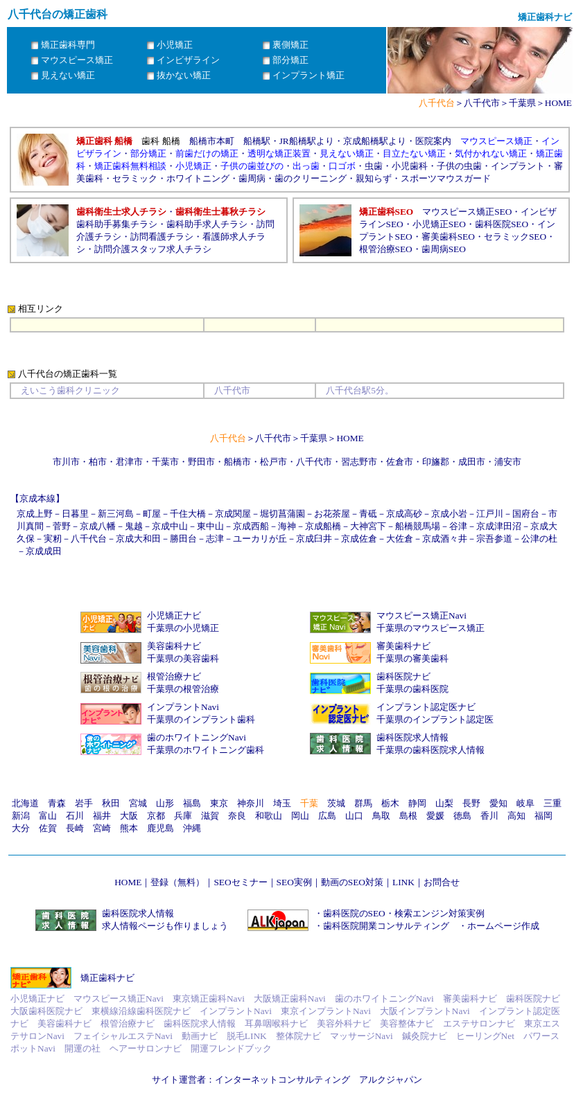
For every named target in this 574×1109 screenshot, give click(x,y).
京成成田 (44, 551)
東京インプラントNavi (326, 1011)
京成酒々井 (444, 538)
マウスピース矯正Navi (421, 615)
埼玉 (282, 803)
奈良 (237, 815)
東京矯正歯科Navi (209, 998)
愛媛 (435, 815)
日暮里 (75, 513)
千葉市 (165, 461)
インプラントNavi (183, 707)
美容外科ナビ (344, 1023)
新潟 (21, 815)
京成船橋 (323, 526)
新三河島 (116, 513)
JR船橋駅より (306, 141)
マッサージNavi (361, 1036)
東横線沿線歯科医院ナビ (141, 1011)
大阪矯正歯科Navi (290, 998)
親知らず (374, 178)
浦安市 (507, 461)
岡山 (300, 815)
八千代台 (89, 538)
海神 (287, 526)
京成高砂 (404, 513)
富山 (48, 815)
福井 (102, 815)
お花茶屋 (332, 513)
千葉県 (522, 103)
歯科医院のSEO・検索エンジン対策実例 (404, 913)
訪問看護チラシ (161, 236)
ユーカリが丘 (260, 538)
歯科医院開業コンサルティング (386, 926)
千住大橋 (188, 513)
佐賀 (48, 828)
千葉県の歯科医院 (412, 689)
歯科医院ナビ (403, 676)
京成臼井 (314, 538)
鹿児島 (160, 828)
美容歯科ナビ (174, 646)
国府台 (525, 513)
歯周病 (252, 178)
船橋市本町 (211, 141)
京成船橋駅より (374, 141)
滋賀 (210, 815)
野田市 (201, 461)
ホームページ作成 (503, 926)
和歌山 (268, 815)
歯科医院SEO (501, 224)
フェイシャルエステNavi (123, 1036)
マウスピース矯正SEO (467, 211)
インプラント (518, 166)
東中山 (210, 526)
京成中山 (170, 526)
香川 (489, 815)
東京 (219, 803)
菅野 (62, 526)
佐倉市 (399, 461)
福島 (192, 803)
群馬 (363, 803)
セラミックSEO (515, 236)
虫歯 (374, 166)
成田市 (471, 461)
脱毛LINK (247, 1036)
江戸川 (489, 513)
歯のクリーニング (311, 178)
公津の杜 (539, 538)
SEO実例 (294, 882)
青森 (57, 803)
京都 (156, 815)
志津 (215, 538)
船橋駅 (256, 141)
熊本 (129, 828)
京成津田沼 (498, 526)
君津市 (129, 461)
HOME (558, 103)
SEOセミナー (240, 882)
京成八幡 (98, 526)
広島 (327, 815)
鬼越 (134, 526)
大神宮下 (368, 526)
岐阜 (525, 803)
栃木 (390, 803)
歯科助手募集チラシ (116, 224)
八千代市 (482, 103)
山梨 (444, 803)
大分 (21, 828)
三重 (552, 803)
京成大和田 (138, 538)
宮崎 (102, 828)
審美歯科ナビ (403, 646)
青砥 (368, 513)
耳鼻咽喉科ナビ (276, 1023)
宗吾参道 (494, 538)
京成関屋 (233, 513)
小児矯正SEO (439, 224)
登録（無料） (177, 882)
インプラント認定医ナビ (426, 707)
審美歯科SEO (448, 236)
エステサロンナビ (479, 1023)
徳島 (462, 815)
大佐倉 (399, 538)
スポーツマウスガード (446, 178)
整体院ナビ (298, 1036)
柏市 (98, 461)
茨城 (336, 803)
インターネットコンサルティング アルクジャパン (318, 1079)
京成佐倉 (359, 538)
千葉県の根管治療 (183, 689)
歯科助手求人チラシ (206, 224)
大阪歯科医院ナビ (46, 1011)
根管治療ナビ (174, 676)
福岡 (543, 815)
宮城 (138, 803)
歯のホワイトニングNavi (196, 737)
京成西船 (251, 526)
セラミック (134, 178)
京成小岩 (449, 513)
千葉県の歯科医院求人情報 (430, 750)
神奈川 (250, 803)
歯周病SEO (443, 249)
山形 (165, 803)
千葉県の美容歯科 (183, 658)
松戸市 (273, 461)
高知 (516, 815)
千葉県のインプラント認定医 (435, 719)
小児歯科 (410, 166)
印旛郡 (435, 461)
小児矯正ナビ (174, 615)
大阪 (129, 815)
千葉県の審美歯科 (412, 658)
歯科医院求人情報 (412, 737)
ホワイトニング (197, 178)
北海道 (25, 803)
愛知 (498, 803)
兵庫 (183, 815)
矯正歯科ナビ (107, 978)
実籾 (53, 538)
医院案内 (433, 141)
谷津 (458, 526)
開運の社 (82, 1048)
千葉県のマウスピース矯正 (430, 628)
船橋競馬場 (417, 526)
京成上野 (35, 513)
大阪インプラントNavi (425, 1011)
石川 (75, 815)
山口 (354, 815)
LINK (403, 882)
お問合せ (442, 882)
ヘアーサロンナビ (146, 1048)
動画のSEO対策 (352, 882)
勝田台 (183, 538)
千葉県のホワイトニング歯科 (205, 750)
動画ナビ (200, 1036)
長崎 (75, 828)
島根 (408, 815)
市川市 (66, 461)
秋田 (111, 803)
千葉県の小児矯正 (183, 628)
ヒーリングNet (485, 1036)
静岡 (417, 803)
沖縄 (192, 828)
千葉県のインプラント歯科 (201, 719)
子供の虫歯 (459, 166)
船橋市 (237, 461)
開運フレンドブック (231, 1048)
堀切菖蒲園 (282, 513)
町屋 (152, 513)
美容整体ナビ (407, 1023)
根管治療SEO (385, 249)
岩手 (84, 803)
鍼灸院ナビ (424, 1036)
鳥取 (381, 815)
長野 (471, 803)
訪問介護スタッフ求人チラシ (152, 249)
